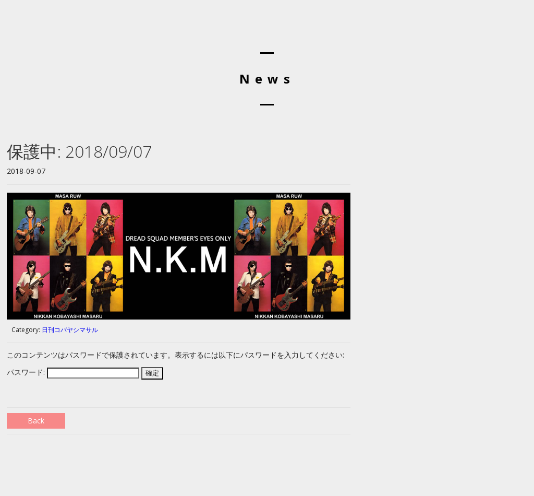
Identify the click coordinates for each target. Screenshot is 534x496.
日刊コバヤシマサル (70, 329)
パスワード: (73, 372)
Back (36, 421)
